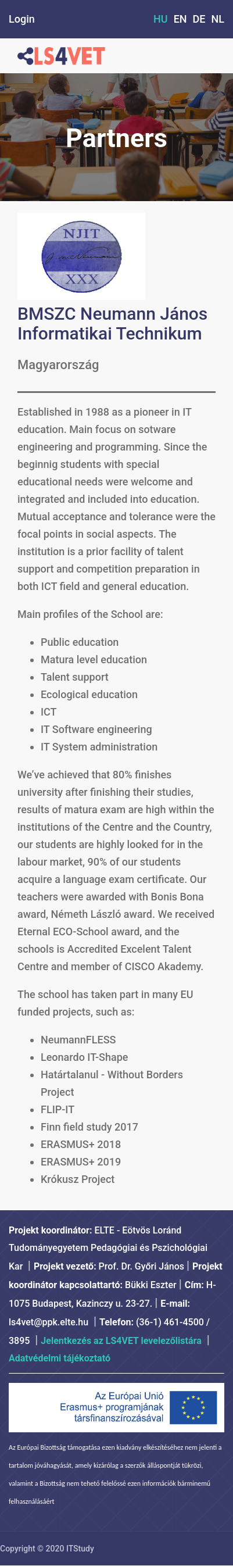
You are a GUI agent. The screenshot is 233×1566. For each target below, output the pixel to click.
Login (22, 19)
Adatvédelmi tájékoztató (59, 1358)
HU (160, 19)
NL (218, 19)
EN (180, 19)
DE (199, 19)
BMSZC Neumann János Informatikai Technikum (112, 323)
